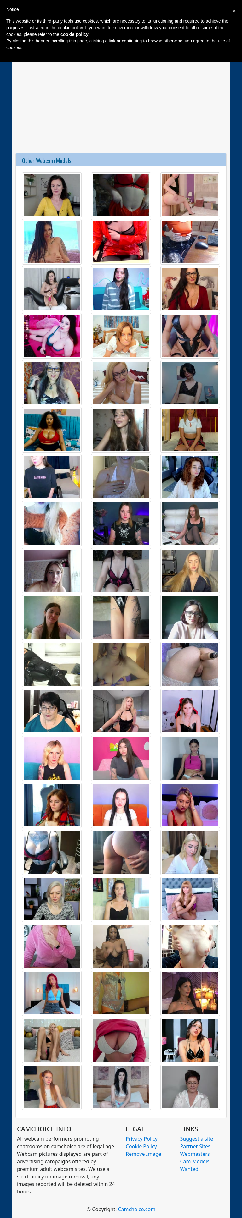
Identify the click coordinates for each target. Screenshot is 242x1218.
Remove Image (143, 1153)
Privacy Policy (142, 1138)
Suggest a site (196, 1138)
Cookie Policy (141, 1146)
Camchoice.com (136, 1209)
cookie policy (74, 34)
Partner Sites (195, 1146)
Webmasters (195, 1153)
